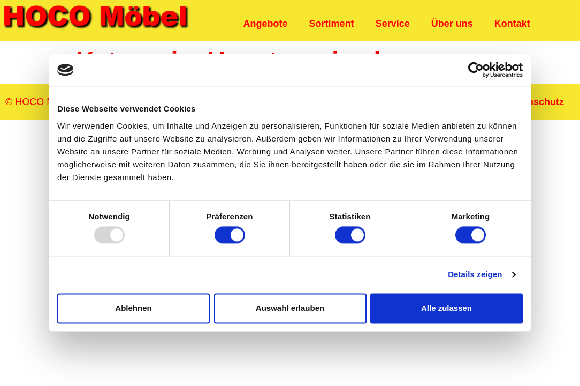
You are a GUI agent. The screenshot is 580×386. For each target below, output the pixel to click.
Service (393, 23)
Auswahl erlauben (290, 308)
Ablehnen (133, 308)
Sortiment (331, 23)
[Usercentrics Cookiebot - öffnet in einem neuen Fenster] (476, 70)
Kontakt (512, 23)
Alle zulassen (446, 308)
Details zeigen (475, 274)
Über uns (452, 23)
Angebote (265, 23)
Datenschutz (535, 101)
